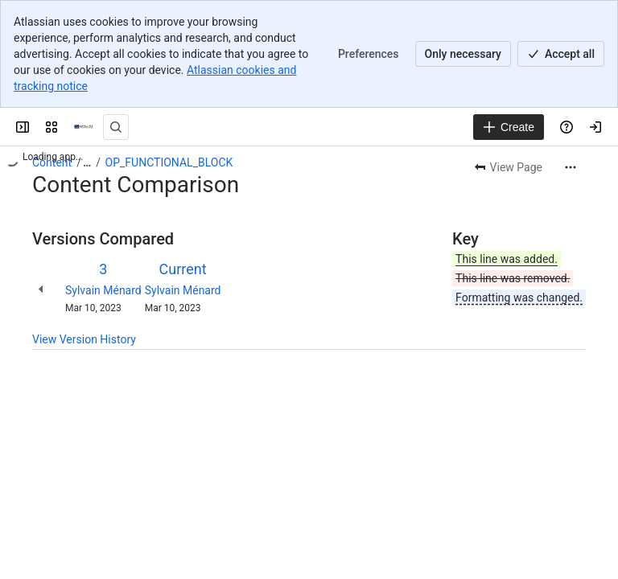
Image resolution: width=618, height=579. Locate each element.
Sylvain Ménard (103, 290)
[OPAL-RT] (84, 127)
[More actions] (570, 167)
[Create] (508, 127)
